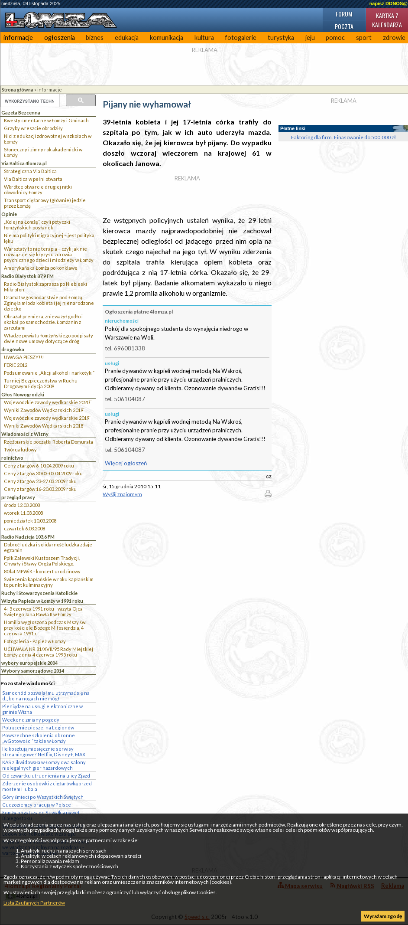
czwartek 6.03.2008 (24, 528)
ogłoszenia (59, 37)
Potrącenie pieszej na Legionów (38, 727)
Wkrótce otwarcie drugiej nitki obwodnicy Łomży (38, 189)
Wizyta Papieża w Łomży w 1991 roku (42, 601)
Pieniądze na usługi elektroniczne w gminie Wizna (42, 709)
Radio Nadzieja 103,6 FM (28, 536)
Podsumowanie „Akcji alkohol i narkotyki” (49, 373)
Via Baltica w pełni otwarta (33, 179)
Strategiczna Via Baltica (30, 171)
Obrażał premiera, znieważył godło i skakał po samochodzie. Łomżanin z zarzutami (43, 322)
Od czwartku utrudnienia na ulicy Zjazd (46, 775)
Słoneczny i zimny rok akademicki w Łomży (43, 152)
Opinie (9, 214)
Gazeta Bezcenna (20, 112)
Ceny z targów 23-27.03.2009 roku (40, 481)
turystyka (281, 37)
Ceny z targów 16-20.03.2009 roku (40, 489)
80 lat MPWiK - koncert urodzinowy (42, 571)
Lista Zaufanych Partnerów (34, 902)
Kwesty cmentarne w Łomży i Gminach (46, 120)
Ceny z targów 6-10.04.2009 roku (39, 465)
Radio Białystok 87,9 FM (27, 276)
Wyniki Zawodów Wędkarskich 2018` (44, 425)
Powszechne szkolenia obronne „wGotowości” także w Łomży (38, 738)
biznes (95, 37)
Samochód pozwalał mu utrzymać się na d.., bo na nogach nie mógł (46, 695)
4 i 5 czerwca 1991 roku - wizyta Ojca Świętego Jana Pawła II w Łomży (43, 611)
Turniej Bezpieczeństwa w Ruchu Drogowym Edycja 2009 (41, 383)
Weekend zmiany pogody (30, 719)
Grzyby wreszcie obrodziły (33, 128)
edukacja (127, 37)
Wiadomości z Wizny (25, 434)
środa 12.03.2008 (22, 505)
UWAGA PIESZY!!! (24, 357)
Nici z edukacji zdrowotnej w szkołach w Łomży (47, 138)
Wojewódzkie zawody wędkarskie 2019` (47, 418)
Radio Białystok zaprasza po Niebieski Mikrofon (45, 286)
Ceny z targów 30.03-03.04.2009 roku (43, 473)
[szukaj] (29, 101)
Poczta (344, 26)
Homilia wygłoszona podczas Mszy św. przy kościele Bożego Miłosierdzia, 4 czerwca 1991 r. (45, 627)
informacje (18, 37)
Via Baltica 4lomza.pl (24, 163)
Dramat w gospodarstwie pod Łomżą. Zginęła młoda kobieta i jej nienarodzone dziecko (49, 302)
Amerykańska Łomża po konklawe (41, 268)
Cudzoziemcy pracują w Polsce (36, 804)
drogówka (12, 349)
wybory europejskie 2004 (29, 663)
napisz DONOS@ (388, 3)
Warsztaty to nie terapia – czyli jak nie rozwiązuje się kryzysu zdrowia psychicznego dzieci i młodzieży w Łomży (49, 254)
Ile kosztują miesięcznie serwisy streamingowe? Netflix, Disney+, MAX (43, 751)
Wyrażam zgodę (383, 916)
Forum (344, 13)
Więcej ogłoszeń (126, 463)
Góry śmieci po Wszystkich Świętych (43, 797)
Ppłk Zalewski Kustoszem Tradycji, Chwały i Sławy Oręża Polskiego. (42, 560)
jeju (310, 37)
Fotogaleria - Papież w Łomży (35, 641)
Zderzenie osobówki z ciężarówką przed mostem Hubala (47, 786)
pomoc (335, 37)
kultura (204, 37)
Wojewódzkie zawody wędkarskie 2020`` (48, 402)
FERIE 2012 (15, 365)
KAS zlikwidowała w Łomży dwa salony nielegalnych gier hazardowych (44, 765)
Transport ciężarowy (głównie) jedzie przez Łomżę (45, 203)
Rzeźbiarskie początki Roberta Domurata (48, 442)
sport (364, 37)
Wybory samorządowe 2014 (32, 670)
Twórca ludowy (20, 449)
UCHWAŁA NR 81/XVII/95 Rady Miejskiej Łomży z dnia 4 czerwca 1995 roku (48, 651)
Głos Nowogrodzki (22, 394)
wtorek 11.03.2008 (23, 513)
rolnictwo (12, 458)
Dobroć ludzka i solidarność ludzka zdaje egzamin (48, 547)
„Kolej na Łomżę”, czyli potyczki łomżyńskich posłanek (37, 224)
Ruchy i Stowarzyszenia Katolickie (39, 593)
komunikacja (166, 37)
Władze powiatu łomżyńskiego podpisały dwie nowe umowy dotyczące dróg (48, 338)
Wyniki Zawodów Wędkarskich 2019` (44, 410)
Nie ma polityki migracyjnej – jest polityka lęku (49, 238)
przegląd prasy (18, 497)
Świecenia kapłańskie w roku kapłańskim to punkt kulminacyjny (49, 582)
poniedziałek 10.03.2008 (30, 520)
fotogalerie (240, 37)
